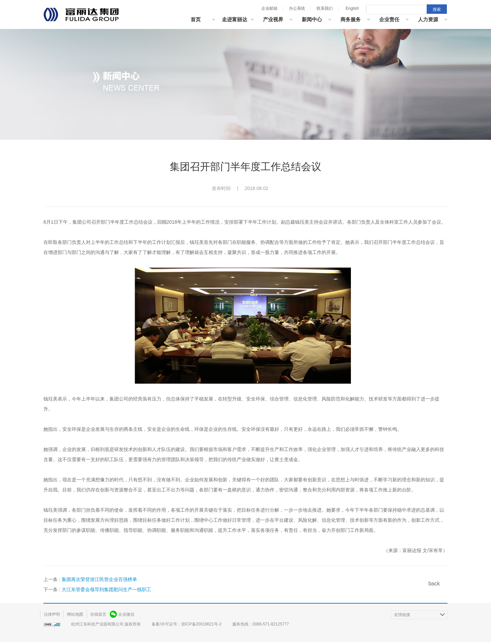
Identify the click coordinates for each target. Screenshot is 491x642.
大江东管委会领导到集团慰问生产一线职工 (106, 589)
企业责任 (389, 19)
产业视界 (273, 19)
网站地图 (75, 614)
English (352, 8)
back (434, 583)
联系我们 (325, 8)
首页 (196, 19)
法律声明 (52, 614)
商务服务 (350, 19)
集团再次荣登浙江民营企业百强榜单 (99, 579)
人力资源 (428, 19)
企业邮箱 (269, 8)
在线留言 (98, 614)
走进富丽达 (234, 19)
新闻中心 (312, 19)
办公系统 (297, 8)
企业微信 (126, 614)
